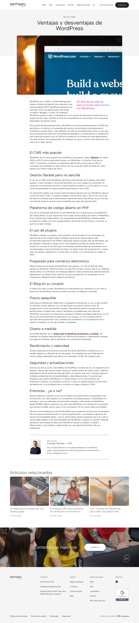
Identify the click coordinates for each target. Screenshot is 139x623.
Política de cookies (38, 616)
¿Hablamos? (122, 5)
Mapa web (66, 616)
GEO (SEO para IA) (97, 601)
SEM (44, 5)
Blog (72, 596)
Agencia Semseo (83, 5)
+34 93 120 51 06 (47, 582)
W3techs (95, 157)
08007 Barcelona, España (50, 594)
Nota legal (54, 616)
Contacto (74, 587)
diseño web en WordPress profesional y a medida (76, 334)
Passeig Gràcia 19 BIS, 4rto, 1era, (53, 591)
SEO (51, 5)
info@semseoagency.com (50, 587)
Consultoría (60, 5)
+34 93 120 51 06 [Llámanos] (106, 5)
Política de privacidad (18, 616)
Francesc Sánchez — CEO (59, 443)
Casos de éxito (76, 591)
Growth (71, 5)
